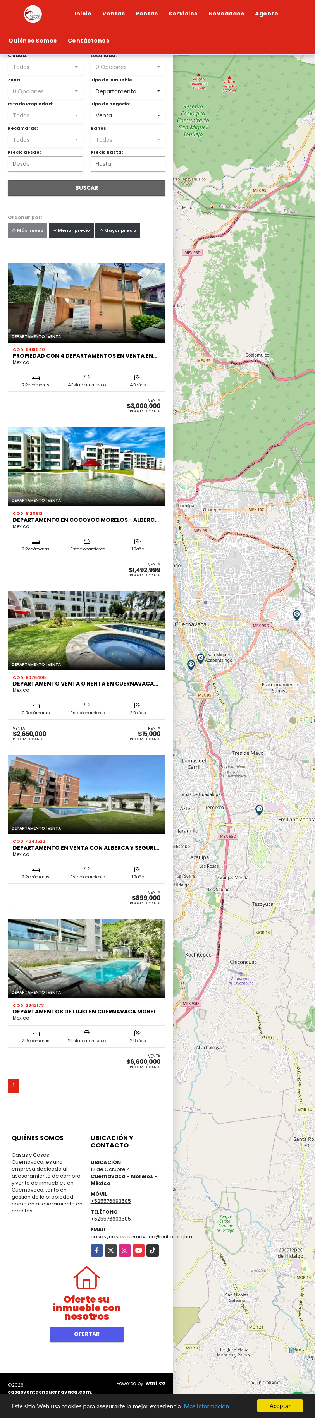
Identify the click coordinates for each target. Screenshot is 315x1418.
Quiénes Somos (33, 41)
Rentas (147, 13)
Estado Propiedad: (30, 104)
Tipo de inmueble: (112, 80)
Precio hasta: (107, 152)
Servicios (183, 13)
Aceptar (280, 1406)
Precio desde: (24, 152)
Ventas (113, 13)
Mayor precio (117, 230)
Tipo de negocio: (110, 104)
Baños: (99, 128)
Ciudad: (17, 55)
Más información (206, 1406)
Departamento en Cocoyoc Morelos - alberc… (86, 520)
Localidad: (104, 55)
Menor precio (71, 230)
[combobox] (45, 67)
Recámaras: (23, 128)
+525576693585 (111, 1201)
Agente (266, 13)
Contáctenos (89, 41)
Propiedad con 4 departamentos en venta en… (85, 355)
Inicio (82, 13)
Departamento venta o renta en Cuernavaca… (85, 683)
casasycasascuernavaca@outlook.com (141, 1236)
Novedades (226, 13)
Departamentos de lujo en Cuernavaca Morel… (86, 1011)
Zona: (14, 80)
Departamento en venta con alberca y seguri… (86, 847)
